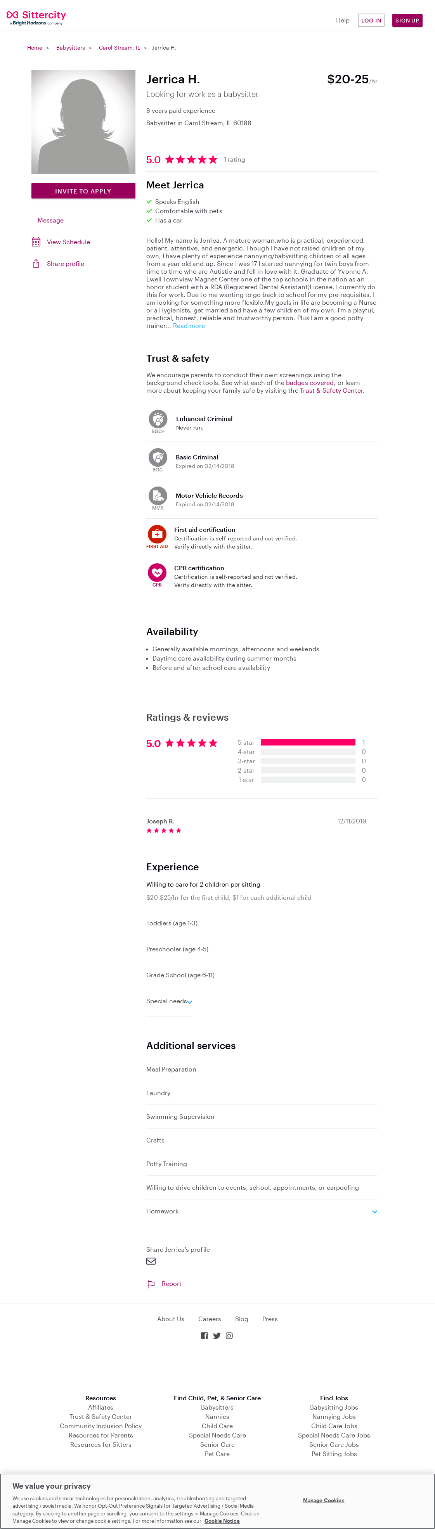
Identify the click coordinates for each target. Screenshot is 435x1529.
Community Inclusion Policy (101, 1425)
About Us (170, 1318)
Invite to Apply (83, 191)
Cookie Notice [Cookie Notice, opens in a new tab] (222, 1521)
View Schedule (68, 241)
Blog (241, 1318)
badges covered (310, 382)
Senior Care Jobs (334, 1444)
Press (270, 1318)
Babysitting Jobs (334, 1407)
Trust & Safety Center (331, 390)
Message (51, 220)
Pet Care (217, 1453)
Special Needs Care (217, 1435)
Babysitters (70, 47)
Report (164, 1283)
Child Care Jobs (334, 1425)
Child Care (217, 1425)
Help (343, 20)
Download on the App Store (217, 1367)
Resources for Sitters (101, 1444)
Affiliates (100, 1407)
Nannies (217, 1416)
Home (34, 47)
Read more (189, 325)
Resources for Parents (101, 1435)
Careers (209, 1318)
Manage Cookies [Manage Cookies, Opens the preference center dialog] (324, 1500)
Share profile (65, 263)
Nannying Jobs (334, 1416)
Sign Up (407, 20)
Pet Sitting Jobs (334, 1453)
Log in (371, 20)
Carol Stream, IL (119, 47)
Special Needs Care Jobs (334, 1435)
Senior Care (217, 1444)
